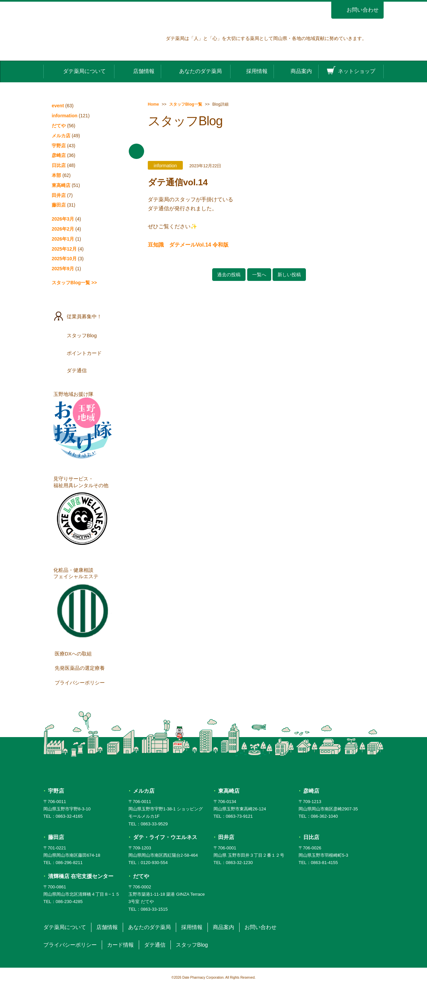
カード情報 (120, 945)
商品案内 (296, 71)
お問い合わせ (357, 10)
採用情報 (252, 71)
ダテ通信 (83, 370)
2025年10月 (64, 258)
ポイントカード (83, 353)
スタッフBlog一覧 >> (74, 282)
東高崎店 (61, 185)
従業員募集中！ (83, 316)
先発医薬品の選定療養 (84, 668)
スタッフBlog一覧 (185, 104)
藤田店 (59, 205)
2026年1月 (63, 239)
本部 (56, 175)
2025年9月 (63, 268)
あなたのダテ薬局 (195, 71)
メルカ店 (61, 135)
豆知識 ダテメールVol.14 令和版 (188, 245)
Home (153, 104)
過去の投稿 (229, 274)
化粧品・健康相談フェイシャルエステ (82, 604)
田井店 (59, 195)
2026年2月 (63, 229)
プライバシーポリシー (84, 682)
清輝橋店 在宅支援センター (80, 876)
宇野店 (59, 145)
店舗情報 (137, 71)
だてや (59, 125)
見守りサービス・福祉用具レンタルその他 (82, 512)
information (64, 115)
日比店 (59, 165)
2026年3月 (63, 219)
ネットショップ (351, 71)
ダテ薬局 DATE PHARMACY (213, 769)
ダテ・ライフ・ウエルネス (165, 837)
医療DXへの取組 (84, 653)
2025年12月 (64, 249)
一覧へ (259, 274)
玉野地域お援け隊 (82, 425)
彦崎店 (59, 155)
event (58, 105)
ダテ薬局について (78, 71)
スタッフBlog (83, 335)
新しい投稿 (289, 274)
